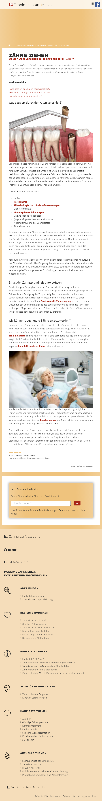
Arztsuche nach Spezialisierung (37, 599)
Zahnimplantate (17, 335)
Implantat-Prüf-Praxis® (33, 659)
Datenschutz (69, 796)
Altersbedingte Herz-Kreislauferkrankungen (37, 205)
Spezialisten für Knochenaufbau (38, 627)
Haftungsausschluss (86, 796)
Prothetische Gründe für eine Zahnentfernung (45, 774)
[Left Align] (10, 452)
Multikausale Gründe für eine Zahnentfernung (45, 771)
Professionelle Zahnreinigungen (57, 301)
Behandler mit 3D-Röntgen (35, 638)
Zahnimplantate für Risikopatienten (40, 669)
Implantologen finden (33, 596)
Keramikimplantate (31, 725)
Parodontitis (20, 201)
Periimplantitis (29, 729)
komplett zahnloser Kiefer (31, 346)
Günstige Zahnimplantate (35, 624)
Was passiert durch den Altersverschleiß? (30, 88)
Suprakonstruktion (31, 764)
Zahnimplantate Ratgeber (24, 45)
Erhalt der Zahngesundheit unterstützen (30, 92)
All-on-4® (26, 718)
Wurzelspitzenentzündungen (29, 212)
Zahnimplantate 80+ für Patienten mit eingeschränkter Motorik (53, 673)
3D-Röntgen (28, 739)
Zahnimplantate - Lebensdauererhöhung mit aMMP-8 (48, 662)
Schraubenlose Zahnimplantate (38, 760)
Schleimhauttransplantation (36, 631)
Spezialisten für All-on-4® (34, 620)
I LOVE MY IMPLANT (31, 767)
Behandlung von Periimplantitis (38, 634)
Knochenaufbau (48, 420)
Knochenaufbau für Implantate (37, 736)
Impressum (55, 796)
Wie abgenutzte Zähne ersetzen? (26, 96)
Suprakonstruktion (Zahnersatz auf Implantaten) (46, 666)
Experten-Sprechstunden (34, 697)
